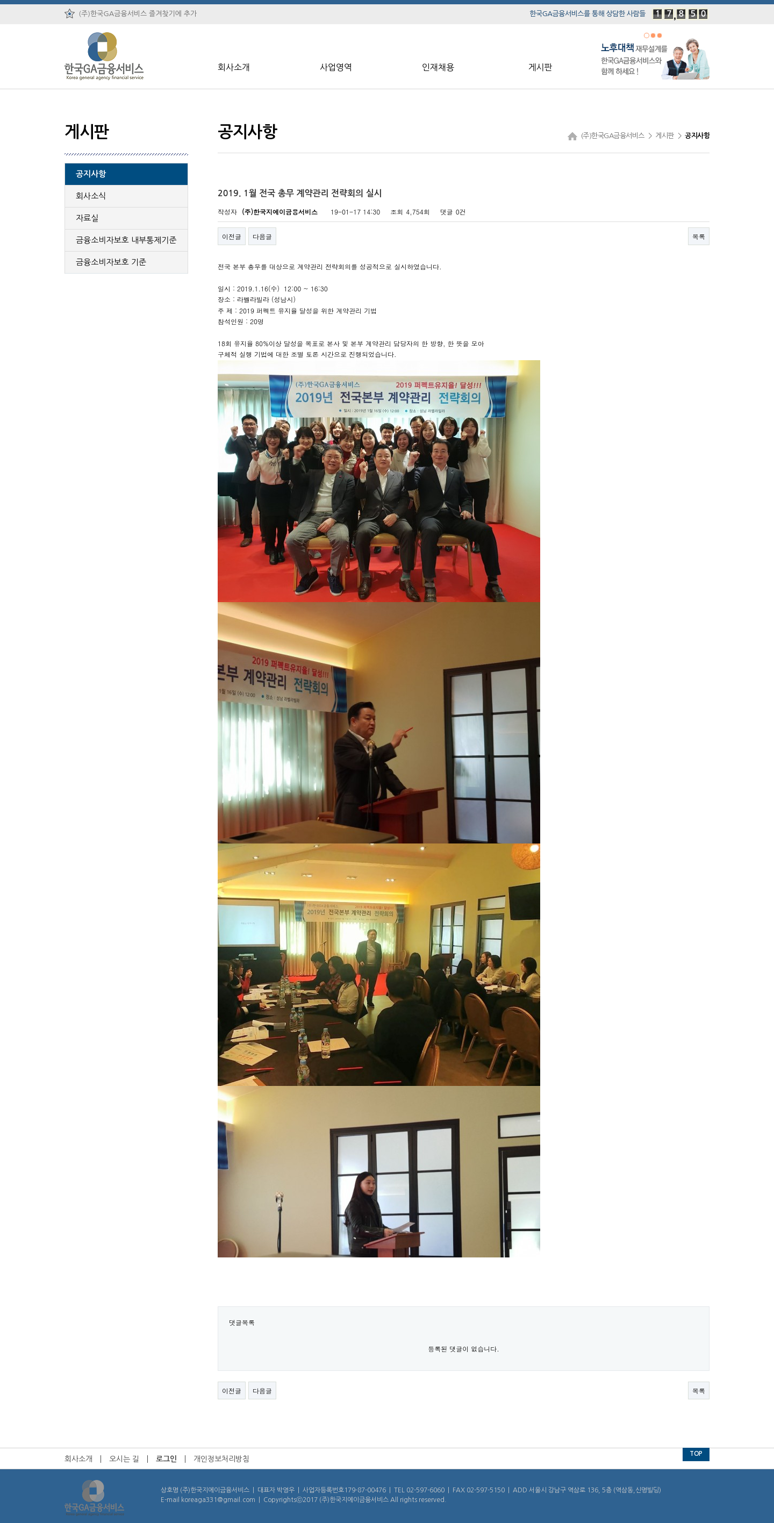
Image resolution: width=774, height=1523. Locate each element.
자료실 (87, 218)
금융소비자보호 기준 (111, 262)
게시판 (540, 67)
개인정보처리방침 (221, 1459)
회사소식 (91, 196)
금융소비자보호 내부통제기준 (126, 240)
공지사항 (91, 174)
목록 (698, 236)
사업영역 (336, 67)
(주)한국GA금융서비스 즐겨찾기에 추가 (130, 13)
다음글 (262, 236)
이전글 (231, 236)
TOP (696, 1453)
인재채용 (438, 67)
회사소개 (234, 67)
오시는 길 (124, 1459)
